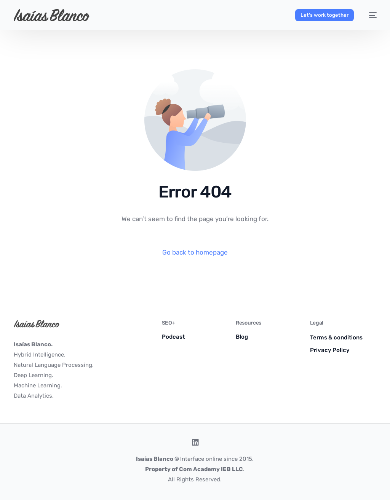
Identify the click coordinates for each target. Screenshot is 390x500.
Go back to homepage (195, 252)
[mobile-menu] (369, 15)
